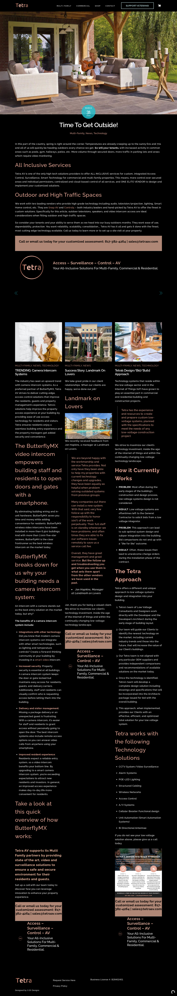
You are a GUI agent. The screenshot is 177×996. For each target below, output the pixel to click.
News (89, 133)
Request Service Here (64, 980)
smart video (42, 659)
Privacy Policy (60, 986)
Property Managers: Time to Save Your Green (49, 293)
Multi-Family (64, 6)
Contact (110, 6)
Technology (100, 133)
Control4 (69, 207)
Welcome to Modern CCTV (139, 293)
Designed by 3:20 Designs (27, 990)
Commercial (83, 6)
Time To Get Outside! (88, 125)
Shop (98, 6)
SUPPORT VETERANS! (137, 5)
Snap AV (53, 207)
